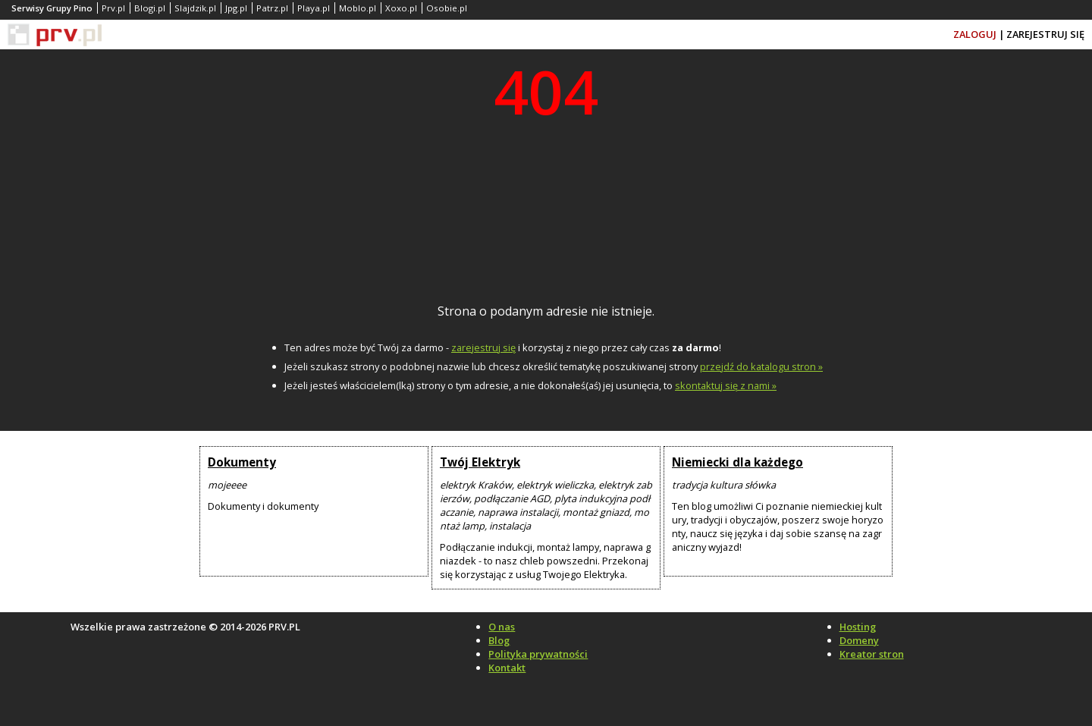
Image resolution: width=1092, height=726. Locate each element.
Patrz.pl (272, 8)
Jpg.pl (236, 8)
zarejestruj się (483, 347)
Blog (499, 640)
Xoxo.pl (401, 8)
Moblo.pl (357, 8)
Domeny (859, 640)
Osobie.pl (446, 8)
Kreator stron (871, 654)
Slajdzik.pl (195, 8)
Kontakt (507, 667)
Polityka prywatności (538, 654)
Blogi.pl (149, 8)
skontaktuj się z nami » (726, 385)
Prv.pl (113, 8)
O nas (501, 626)
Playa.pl (313, 8)
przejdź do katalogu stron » (761, 366)
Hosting (857, 626)
